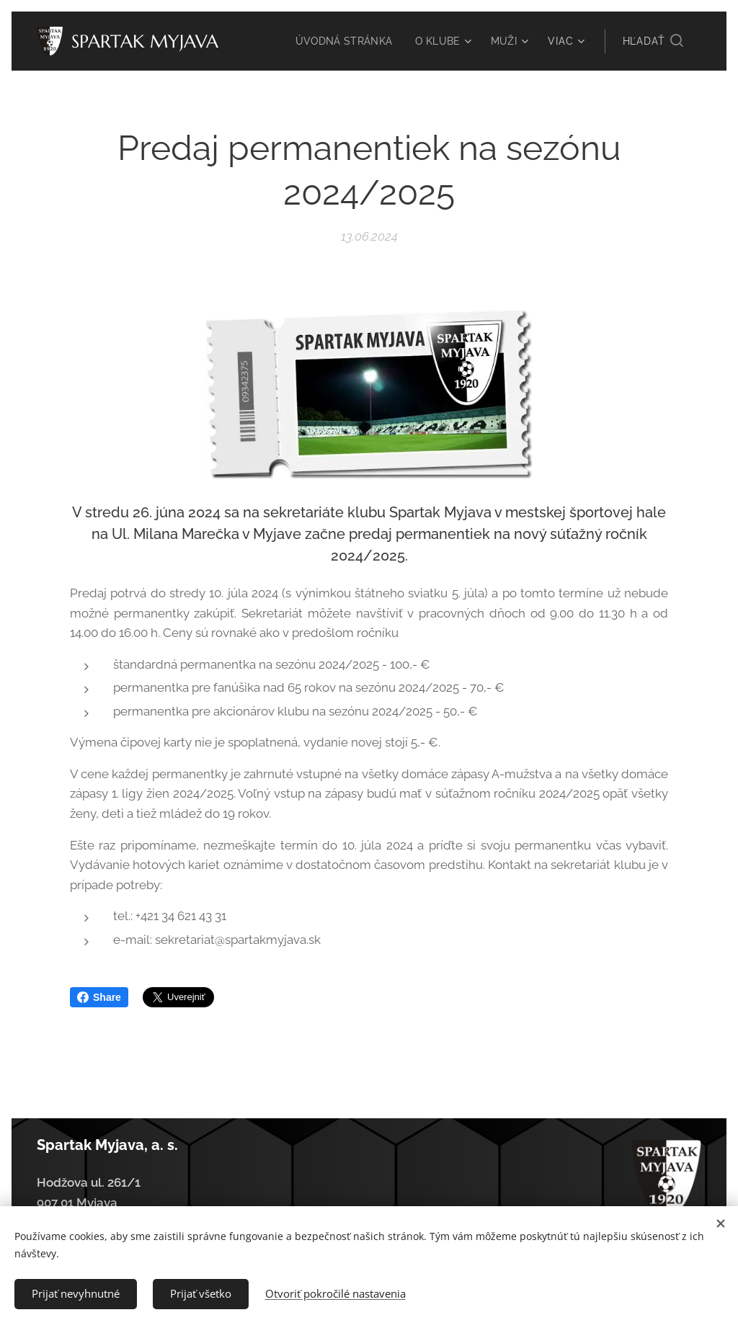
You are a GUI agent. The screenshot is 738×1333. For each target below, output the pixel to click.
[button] (653, 41)
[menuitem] (343, 41)
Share (99, 997)
